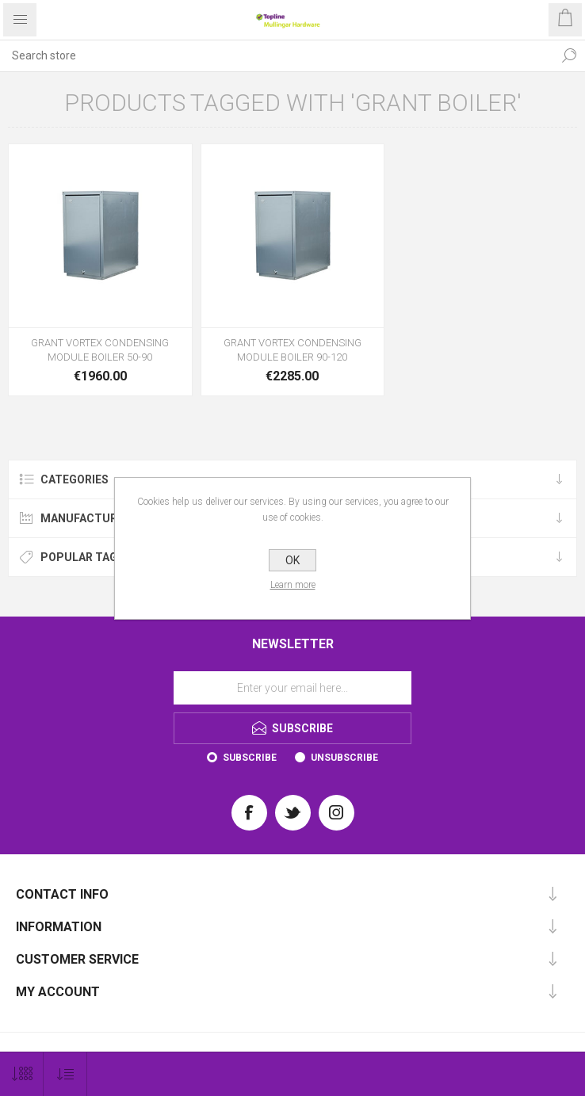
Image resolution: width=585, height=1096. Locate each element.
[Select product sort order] (65, 1074)
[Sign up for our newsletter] (292, 688)
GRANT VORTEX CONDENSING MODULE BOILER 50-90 (100, 350)
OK (292, 560)
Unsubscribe (344, 757)
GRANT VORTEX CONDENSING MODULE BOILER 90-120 (292, 350)
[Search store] (276, 55)
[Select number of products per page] (22, 1074)
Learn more (292, 584)
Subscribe (250, 757)
